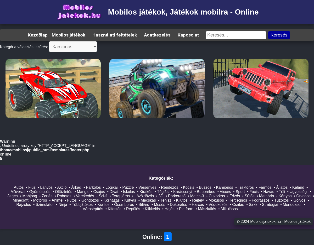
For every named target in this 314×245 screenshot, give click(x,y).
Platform (186, 209)
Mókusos (216, 200)
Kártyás (285, 196)
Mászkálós (207, 209)
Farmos (264, 187)
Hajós (169, 209)
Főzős (235, 196)
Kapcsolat (188, 35)
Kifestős (114, 209)
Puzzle (128, 187)
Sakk (253, 205)
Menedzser (292, 205)
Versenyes (148, 187)
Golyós (299, 200)
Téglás (162, 192)
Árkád (76, 187)
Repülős (133, 209)
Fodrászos (261, 200)
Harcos (198, 205)
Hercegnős (238, 200)
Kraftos (103, 205)
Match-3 (197, 196)
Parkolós (93, 187)
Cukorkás (217, 196)
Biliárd (144, 205)
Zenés (47, 196)
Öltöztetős (63, 192)
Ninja (62, 205)
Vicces (225, 192)
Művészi (18, 192)
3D (160, 196)
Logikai (112, 187)
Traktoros (246, 187)
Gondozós (90, 200)
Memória (266, 196)
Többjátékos (82, 205)
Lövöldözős (144, 196)
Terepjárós (121, 196)
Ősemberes (124, 205)
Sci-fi (103, 196)
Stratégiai (270, 205)
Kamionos (224, 187)
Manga (83, 192)
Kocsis (188, 187)
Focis (253, 192)
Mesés (159, 205)
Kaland (298, 187)
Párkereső (176, 196)
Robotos (64, 196)
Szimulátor (45, 205)
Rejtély (198, 200)
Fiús (31, 187)
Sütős (249, 196)
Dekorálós (178, 205)
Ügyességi (299, 192)
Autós (19, 187)
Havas (268, 192)
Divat (114, 192)
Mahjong (29, 196)
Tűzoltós (281, 200)
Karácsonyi (182, 192)
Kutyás (130, 200)
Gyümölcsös (39, 192)
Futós (72, 200)
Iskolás (129, 192)
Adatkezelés (157, 35)
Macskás (148, 200)
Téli (282, 192)
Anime (57, 200)
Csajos (99, 192)
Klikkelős (152, 209)
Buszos (205, 187)
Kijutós (182, 200)
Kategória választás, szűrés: (24, 47)
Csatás (238, 205)
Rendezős (169, 187)
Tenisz (166, 200)
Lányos (46, 187)
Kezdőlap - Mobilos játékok (56, 35)
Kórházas (112, 200)
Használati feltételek (114, 35)
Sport (240, 192)
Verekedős (85, 196)
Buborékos (206, 192)
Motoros (40, 200)
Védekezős (217, 205)
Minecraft (20, 200)
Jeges (12, 196)
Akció (62, 187)
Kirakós (146, 192)
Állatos (282, 187)
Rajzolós (23, 205)
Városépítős (93, 209)
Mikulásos (229, 209)
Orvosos (303, 196)
